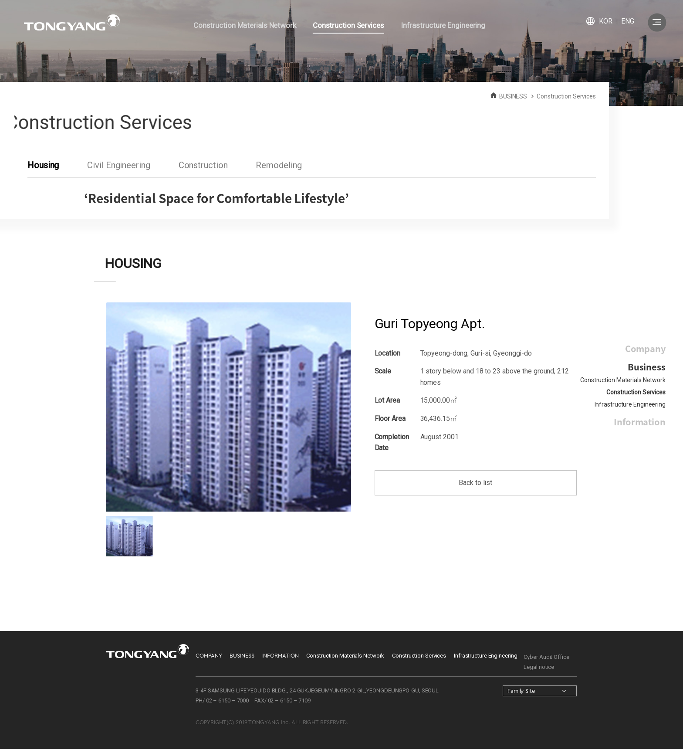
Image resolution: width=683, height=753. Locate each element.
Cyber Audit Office (546, 657)
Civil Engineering (118, 165)
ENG (627, 21)
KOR (605, 21)
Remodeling (278, 165)
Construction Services (636, 392)
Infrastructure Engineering (630, 404)
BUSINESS (242, 655)
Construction (202, 165)
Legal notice (539, 667)
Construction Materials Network (623, 379)
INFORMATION (280, 655)
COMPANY (209, 655)
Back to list (475, 482)
